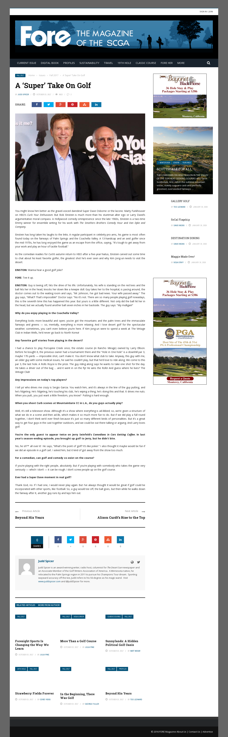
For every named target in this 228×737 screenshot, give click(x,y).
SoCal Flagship (180, 219)
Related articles (26, 605)
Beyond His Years (29, 517)
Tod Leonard (136, 699)
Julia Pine (44, 654)
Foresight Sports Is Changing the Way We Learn (32, 644)
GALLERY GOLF (180, 201)
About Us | (183, 731)
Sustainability (89, 63)
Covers (176, 163)
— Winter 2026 (164, 163)
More (181, 63)
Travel (108, 63)
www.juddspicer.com (49, 581)
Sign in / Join (206, 11)
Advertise (208, 731)
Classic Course (146, 63)
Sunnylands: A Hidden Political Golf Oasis (121, 643)
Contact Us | (196, 731)
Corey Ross (45, 699)
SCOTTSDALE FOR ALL (174, 169)
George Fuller (92, 704)
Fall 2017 (20, 75)
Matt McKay (135, 651)
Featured (187, 163)
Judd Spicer (23, 94)
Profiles (69, 63)
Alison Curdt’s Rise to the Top (121, 517)
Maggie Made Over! (183, 256)
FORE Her (167, 63)
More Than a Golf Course (78, 641)
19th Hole (124, 63)
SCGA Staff (179, 262)
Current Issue (26, 63)
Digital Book (50, 63)
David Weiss (179, 225)
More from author (49, 605)
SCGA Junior (79, 617)
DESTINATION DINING (185, 238)
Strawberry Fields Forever (34, 693)
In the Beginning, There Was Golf (77, 696)
